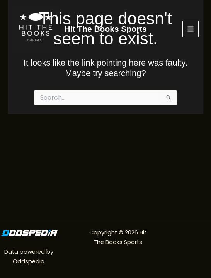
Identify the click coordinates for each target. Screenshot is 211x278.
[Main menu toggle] (190, 29)
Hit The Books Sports (106, 28)
